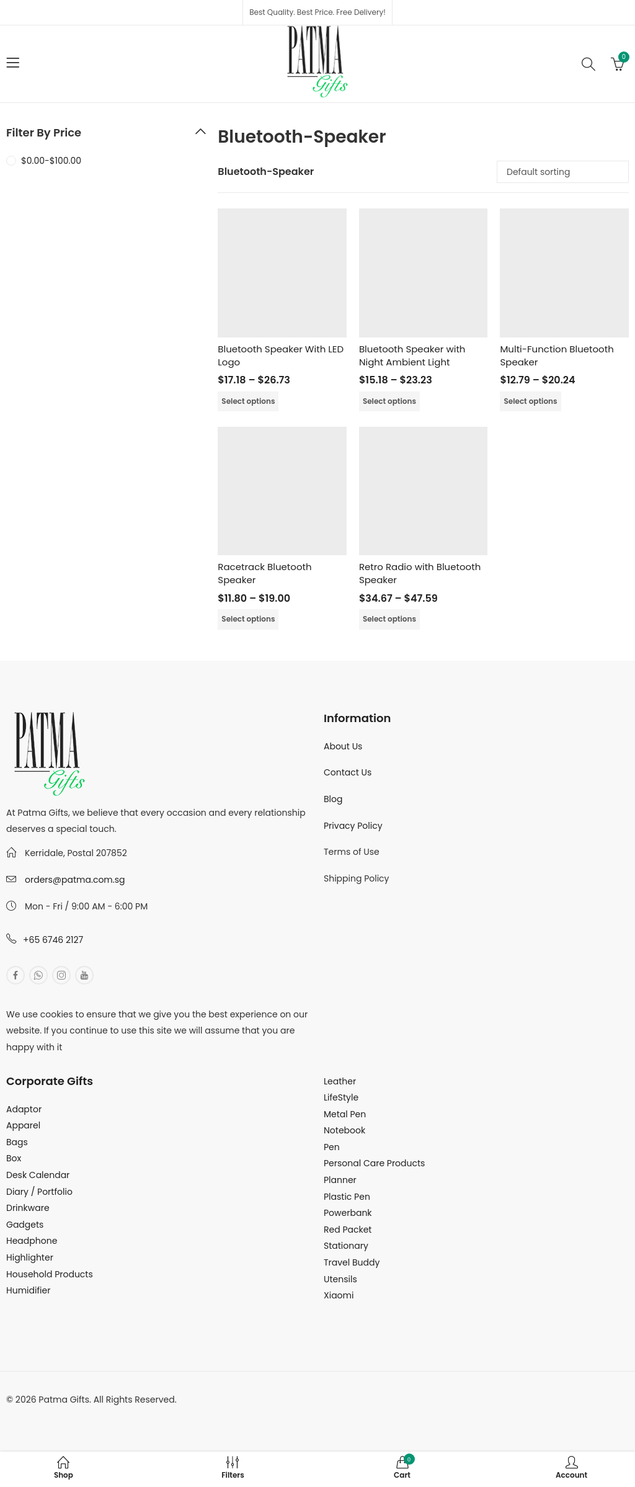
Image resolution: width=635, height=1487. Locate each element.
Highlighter (29, 1257)
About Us (343, 746)
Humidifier (28, 1290)
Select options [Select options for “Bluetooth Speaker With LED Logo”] (248, 401)
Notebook (344, 1130)
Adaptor (24, 1109)
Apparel (23, 1125)
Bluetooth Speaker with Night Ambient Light (412, 355)
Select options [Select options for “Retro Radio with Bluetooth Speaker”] (389, 619)
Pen (332, 1147)
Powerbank (348, 1213)
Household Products (49, 1274)
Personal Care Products (374, 1163)
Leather (340, 1081)
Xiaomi (338, 1295)
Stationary (346, 1245)
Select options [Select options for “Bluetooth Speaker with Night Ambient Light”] (389, 401)
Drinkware (28, 1208)
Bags (17, 1142)
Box (13, 1158)
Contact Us (347, 772)
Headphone (31, 1241)
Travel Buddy (352, 1262)
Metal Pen (345, 1114)
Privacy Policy (353, 825)
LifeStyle (341, 1097)
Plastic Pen (347, 1196)
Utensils (340, 1279)
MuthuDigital (121, 1415)
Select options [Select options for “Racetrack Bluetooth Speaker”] (248, 619)
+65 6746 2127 (53, 940)
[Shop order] (563, 172)
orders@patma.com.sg (75, 879)
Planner (340, 1180)
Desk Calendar (37, 1175)
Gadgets (24, 1224)
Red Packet (347, 1229)
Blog (333, 799)
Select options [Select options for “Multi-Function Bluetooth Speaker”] (530, 401)
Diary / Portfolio (39, 1192)
